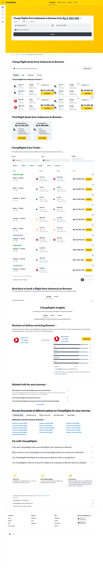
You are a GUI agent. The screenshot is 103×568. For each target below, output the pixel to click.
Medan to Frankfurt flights (48, 417)
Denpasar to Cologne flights (75, 413)
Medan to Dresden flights (20, 422)
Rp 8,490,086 (73, 18)
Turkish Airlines (26, 325)
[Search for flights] (3, 7)
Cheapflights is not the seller (55, 488)
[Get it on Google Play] (83, 506)
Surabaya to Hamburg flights (48, 415)
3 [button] (90, 267)
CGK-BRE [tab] (58, 284)
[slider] (96, 161)
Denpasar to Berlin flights (74, 411)
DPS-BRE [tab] (50, 284)
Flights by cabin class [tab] (46, 403)
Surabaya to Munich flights (75, 415)
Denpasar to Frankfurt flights (21, 411)
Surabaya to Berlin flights (47, 420)
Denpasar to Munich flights (48, 411)
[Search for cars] (3, 14)
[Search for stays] (3, 10)
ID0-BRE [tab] (47, 303)
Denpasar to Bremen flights (75, 417)
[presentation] (82, 18)
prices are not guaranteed (46, 483)
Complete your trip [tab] (33, 403)
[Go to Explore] (3, 17)
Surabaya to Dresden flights (21, 420)
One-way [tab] (41, 75)
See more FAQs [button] (42, 392)
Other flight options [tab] (60, 403)
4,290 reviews (26, 330)
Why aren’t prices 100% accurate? (55, 494)
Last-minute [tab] (32, 75)
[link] (23, 138)
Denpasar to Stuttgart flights (21, 415)
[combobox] (18, 21)
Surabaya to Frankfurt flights (21, 413)
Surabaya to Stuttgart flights (21, 417)
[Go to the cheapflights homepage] (12, 2)
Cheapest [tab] (17, 75)
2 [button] (87, 267)
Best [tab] (25, 75)
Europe (19, 54)
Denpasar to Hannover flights (75, 420)
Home (14, 54)
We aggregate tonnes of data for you (55, 491)
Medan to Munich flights (47, 413)
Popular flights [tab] (73, 403)
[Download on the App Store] (83, 510)
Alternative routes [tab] (20, 403)
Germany (24, 54)
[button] (3, 2)
